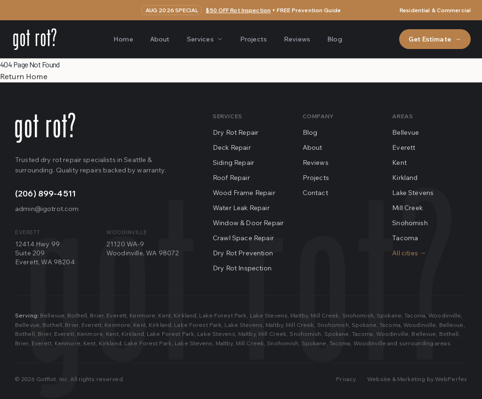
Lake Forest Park (223, 315)
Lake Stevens (413, 192)
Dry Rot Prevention (243, 253)
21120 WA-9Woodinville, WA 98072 (142, 248)
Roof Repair (231, 177)
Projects (253, 39)
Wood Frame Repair (244, 192)
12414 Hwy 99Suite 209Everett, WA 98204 (45, 253)
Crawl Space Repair (243, 238)
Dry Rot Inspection (242, 268)
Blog (334, 39)
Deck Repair (232, 147)
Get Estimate (435, 39)
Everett (403, 147)
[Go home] (45, 128)
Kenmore (142, 315)
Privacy (346, 379)
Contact (315, 192)
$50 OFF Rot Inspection (238, 10)
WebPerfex (451, 379)
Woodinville (444, 315)
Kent (399, 162)
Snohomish (409, 223)
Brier (97, 315)
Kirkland (405, 177)
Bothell (77, 315)
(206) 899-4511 (45, 193)
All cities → (409, 253)
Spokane (389, 315)
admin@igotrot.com (47, 208)
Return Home (24, 76)
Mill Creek (407, 208)
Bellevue (405, 132)
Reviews (297, 39)
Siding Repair (233, 162)
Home (123, 39)
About (160, 39)
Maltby (299, 315)
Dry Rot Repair (235, 132)
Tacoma (405, 238)
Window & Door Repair (248, 223)
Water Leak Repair (241, 208)
